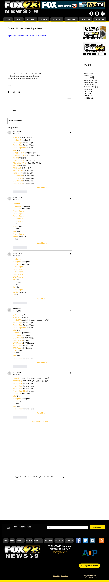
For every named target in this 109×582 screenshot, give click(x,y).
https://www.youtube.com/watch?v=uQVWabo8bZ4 (26, 36)
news (9, 85)
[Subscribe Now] (97, 527)
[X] (103, 13)
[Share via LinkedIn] (19, 92)
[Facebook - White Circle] (91, 13)
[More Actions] (70, 132)
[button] (19, 19)
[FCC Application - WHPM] (89, 566)
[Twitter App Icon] (85, 540)
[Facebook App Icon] (78, 540)
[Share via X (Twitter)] (14, 92)
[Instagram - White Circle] (97, 13)
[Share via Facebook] (8, 92)
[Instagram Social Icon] (92, 540)
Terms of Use (64, 576)
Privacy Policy (56, 576)
